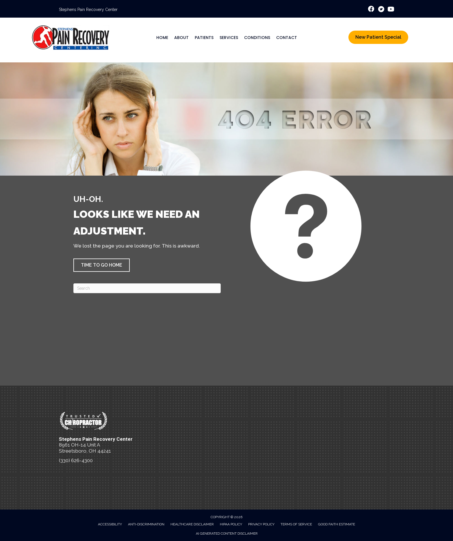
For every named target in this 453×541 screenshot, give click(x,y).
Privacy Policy (261, 524)
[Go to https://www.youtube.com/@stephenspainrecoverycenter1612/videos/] (391, 10)
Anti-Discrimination (146, 524)
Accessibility (110, 524)
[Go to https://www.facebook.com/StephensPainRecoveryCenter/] (371, 10)
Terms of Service (296, 524)
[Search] (147, 288)
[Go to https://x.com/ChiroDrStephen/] (381, 10)
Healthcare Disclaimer (192, 524)
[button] (101, 265)
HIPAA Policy (231, 524)
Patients (204, 37)
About (181, 37)
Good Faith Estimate (336, 524)
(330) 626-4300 (76, 460)
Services (229, 37)
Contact (286, 37)
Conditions (257, 37)
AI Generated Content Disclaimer (227, 533)
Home (162, 37)
